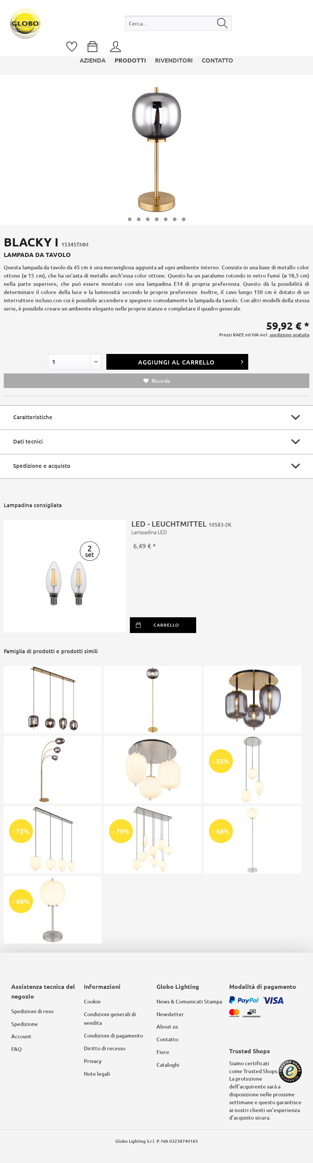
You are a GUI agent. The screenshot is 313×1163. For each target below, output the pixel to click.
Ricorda (156, 380)
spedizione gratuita (289, 334)
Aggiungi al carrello (191, 361)
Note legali (97, 1073)
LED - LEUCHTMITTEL (217, 527)
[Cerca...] (178, 23)
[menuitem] (178, 25)
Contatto (167, 1039)
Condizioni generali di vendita (110, 1019)
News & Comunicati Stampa (189, 1001)
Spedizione (24, 1023)
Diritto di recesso (104, 1048)
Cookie (92, 1001)
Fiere (162, 1052)
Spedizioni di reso (32, 1011)
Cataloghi (167, 1064)
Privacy (92, 1060)
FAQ (16, 1049)
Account (21, 1036)
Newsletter (170, 1014)
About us (167, 1026)
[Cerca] (222, 23)
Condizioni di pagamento (113, 1035)
